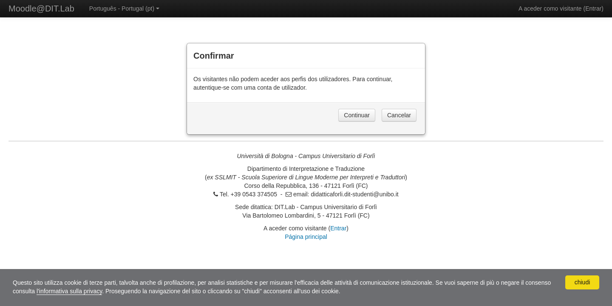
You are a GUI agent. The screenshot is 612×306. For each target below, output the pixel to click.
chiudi (582, 282)
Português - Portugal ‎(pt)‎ (124, 8)
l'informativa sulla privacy (69, 291)
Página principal (306, 236)
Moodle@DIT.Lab (41, 8)
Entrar (593, 8)
